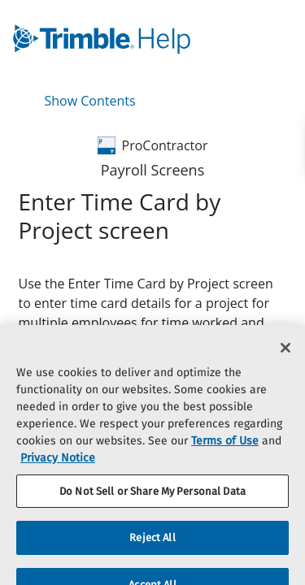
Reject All (152, 546)
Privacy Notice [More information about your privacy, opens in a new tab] (57, 466)
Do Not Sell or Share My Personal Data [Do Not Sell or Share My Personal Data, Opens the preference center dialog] (152, 499)
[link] (113, 39)
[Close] (285, 356)
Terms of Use (225, 449)
